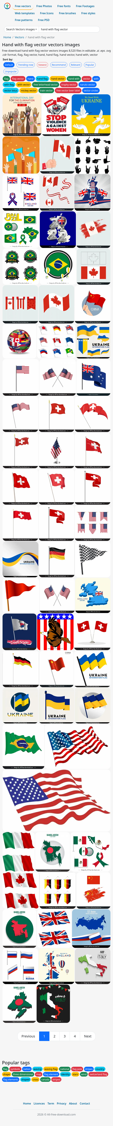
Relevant (75, 64)
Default (9, 64)
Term (50, 1103)
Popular (90, 64)
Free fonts (64, 6)
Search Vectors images (20, 29)
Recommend (59, 64)
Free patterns (24, 20)
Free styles (88, 13)
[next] (88, 1036)
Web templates (25, 13)
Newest (42, 64)
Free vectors (23, 6)
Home (7, 37)
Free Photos (44, 6)
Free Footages (85, 6)
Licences (39, 1103)
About (73, 1103)
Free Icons (46, 13)
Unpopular (11, 71)
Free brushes (67, 13)
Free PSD (43, 20)
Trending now (25, 64)
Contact (85, 1103)
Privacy (61, 1103)
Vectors (19, 37)
